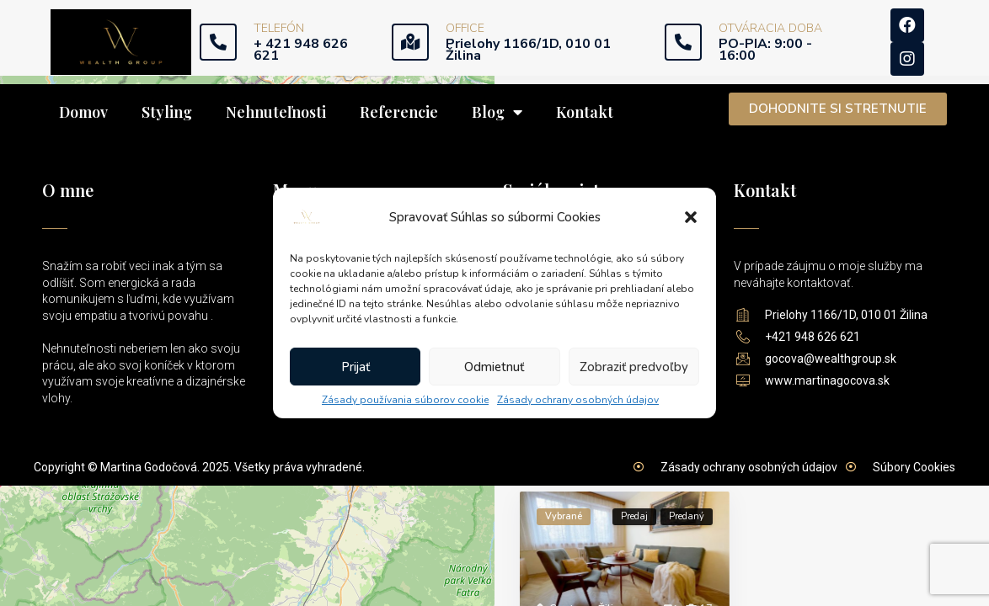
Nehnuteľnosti (276, 112)
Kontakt (584, 112)
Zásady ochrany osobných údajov (578, 400)
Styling (167, 112)
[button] (690, 217)
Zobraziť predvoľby (634, 367)
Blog (497, 112)
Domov (83, 112)
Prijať (355, 367)
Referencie (399, 112)
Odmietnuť (494, 367)
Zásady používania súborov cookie (405, 400)
